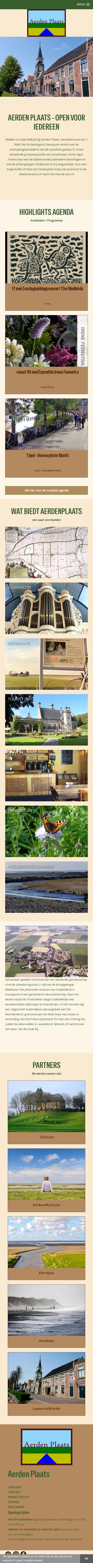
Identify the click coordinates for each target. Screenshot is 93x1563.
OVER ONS (14, 1487)
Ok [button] (86, 1558)
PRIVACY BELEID (18, 1497)
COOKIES (13, 1502)
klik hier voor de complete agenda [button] (46, 490)
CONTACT (14, 1492)
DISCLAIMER (16, 1507)
